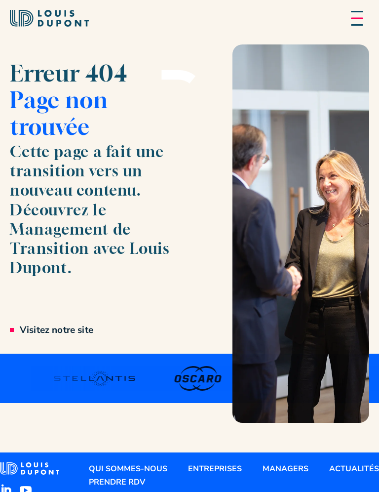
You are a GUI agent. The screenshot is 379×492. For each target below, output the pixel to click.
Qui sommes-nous (128, 468)
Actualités (354, 468)
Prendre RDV (117, 482)
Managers (285, 468)
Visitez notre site (56, 330)
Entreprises (215, 468)
